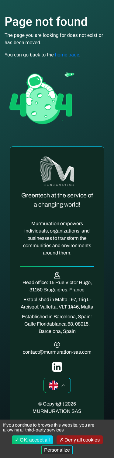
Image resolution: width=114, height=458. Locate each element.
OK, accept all (32, 439)
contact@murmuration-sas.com (57, 352)
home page (67, 55)
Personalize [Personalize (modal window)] (57, 450)
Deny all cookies (80, 439)
